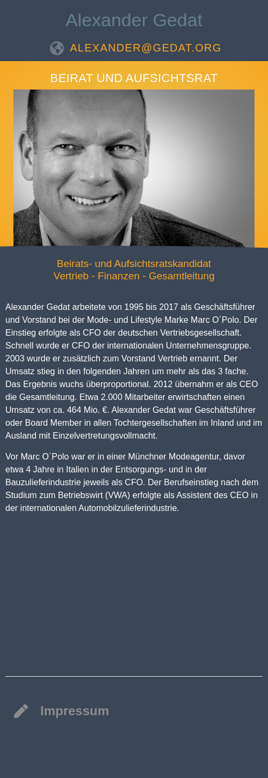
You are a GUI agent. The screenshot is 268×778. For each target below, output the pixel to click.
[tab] (134, 711)
